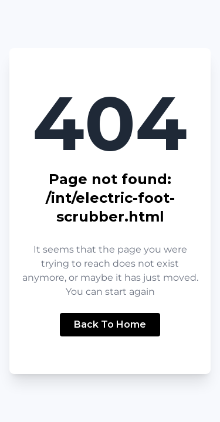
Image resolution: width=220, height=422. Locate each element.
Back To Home (110, 324)
